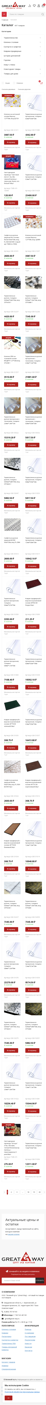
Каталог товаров (8, 1362)
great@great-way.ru (12, 1319)
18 (28, 1192)
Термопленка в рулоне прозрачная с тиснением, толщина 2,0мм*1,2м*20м (33, 359)
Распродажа (6, 1336)
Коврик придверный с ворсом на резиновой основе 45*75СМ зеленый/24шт (12, 723)
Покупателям (30, 1340)
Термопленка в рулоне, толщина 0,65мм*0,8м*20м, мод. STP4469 (33, 1025)
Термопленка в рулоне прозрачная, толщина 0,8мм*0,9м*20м (33, 479)
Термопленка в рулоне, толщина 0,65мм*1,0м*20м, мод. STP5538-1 (12, 904)
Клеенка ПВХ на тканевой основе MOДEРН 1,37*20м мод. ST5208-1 (12, 359)
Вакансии (28, 1347)
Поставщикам (30, 1336)
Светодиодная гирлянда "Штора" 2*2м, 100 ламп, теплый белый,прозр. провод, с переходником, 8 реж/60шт (12, 1147)
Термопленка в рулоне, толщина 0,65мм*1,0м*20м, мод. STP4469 (33, 904)
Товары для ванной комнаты (9, 1348)
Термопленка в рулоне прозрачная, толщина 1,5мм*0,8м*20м (33, 540)
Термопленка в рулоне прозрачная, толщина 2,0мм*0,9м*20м (33, 722)
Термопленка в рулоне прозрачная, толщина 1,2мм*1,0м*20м (33, 843)
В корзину (11, 142)
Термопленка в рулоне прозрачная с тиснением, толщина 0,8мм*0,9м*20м (33, 420)
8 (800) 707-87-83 (10, 1312)
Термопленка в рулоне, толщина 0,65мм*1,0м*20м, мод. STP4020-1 (12, 1025)
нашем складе (13, 1234)
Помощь (28, 1329)
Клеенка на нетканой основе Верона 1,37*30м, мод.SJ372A (12, 116)
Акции (7, 83)
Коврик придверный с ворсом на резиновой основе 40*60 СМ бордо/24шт (33, 601)
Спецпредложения (9, 1369)
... (22, 1192)
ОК (8, 1398)
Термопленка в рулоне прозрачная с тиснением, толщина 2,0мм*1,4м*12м (12, 420)
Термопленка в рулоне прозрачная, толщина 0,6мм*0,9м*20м (33, 116)
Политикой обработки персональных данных (22, 1392)
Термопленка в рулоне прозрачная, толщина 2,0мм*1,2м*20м (33, 177)
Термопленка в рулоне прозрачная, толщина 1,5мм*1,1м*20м (33, 1085)
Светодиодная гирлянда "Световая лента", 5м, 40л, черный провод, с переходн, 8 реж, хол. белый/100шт (11, 177)
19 (34, 1192)
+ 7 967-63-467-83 (14, 1315)
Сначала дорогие (24, 89)
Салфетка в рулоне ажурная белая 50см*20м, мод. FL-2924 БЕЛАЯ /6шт (12, 783)
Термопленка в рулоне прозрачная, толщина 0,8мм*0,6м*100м (33, 661)
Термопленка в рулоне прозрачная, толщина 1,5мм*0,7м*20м (33, 964)
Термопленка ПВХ (9, 1343)
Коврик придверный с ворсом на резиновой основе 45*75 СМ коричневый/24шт (33, 783)
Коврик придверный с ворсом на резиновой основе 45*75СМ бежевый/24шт (12, 844)
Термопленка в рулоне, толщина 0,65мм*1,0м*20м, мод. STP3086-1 (33, 299)
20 (40, 1192)
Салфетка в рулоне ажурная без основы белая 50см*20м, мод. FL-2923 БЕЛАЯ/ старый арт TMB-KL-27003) (12, 239)
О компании (29, 1333)
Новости (28, 1343)
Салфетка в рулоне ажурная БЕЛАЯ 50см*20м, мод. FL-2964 (12, 540)
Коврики (5, 1333)
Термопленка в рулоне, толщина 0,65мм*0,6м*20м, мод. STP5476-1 (12, 299)
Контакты (28, 1350)
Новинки (20, 83)
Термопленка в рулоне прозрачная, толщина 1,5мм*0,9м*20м (33, 1145)
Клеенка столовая (9, 1329)
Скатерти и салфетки (10, 1340)
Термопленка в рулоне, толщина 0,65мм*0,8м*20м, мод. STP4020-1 (12, 480)
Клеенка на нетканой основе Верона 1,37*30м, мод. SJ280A (33, 237)
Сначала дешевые (8, 89)
